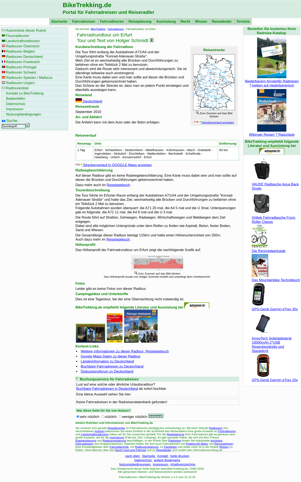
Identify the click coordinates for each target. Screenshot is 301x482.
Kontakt (163, 456)
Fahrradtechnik (119, 446)
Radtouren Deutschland (24, 57)
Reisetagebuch (118, 185)
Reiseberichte (116, 428)
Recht (186, 21)
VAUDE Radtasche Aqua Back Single (275, 184)
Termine (243, 21)
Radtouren (215, 428)
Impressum (161, 464)
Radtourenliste (17, 88)
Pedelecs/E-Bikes (197, 443)
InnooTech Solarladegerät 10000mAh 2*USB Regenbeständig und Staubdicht (271, 342)
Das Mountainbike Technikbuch (276, 278)
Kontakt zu (25, 93)
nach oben (133, 456)
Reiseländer (222, 21)
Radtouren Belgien (20, 51)
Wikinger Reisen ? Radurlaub (272, 132)
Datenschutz (143, 460)
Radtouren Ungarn (20, 83)
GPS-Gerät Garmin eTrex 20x (275, 378)
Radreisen (174, 440)
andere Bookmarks (167, 460)
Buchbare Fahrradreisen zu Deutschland (112, 366)
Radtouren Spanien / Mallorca (29, 78)
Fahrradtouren (112, 21)
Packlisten (170, 446)
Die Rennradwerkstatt (268, 249)
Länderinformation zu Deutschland (107, 361)
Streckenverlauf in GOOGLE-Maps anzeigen (113, 165)
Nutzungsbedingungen (135, 464)
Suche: (12, 120)
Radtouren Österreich (23, 46)
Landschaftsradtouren (94, 434)
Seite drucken (179, 456)
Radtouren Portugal (21, 67)
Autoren (100, 431)
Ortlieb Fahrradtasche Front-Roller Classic (274, 217)
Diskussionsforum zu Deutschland (107, 371)
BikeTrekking (98, 29)
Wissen (201, 21)
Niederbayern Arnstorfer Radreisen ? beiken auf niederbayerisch (272, 81)
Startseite (59, 21)
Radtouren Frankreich (23, 62)
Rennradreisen (223, 443)
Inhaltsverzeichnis (182, 464)
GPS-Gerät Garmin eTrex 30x (275, 307)
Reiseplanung (140, 21)
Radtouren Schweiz (21, 72)
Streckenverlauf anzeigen (214, 122)
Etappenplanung (85, 440)
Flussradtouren (17, 36)
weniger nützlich (134, 417)
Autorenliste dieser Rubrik (26, 30)
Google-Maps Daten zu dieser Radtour (110, 356)
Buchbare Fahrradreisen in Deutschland (107, 389)
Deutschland (88, 101)
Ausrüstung (166, 21)
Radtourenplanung (114, 440)
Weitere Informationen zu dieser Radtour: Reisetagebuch (125, 351)
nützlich (111, 417)
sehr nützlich (89, 417)
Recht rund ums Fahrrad (130, 450)
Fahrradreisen (84, 21)
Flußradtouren (227, 431)
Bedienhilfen (15, 99)
